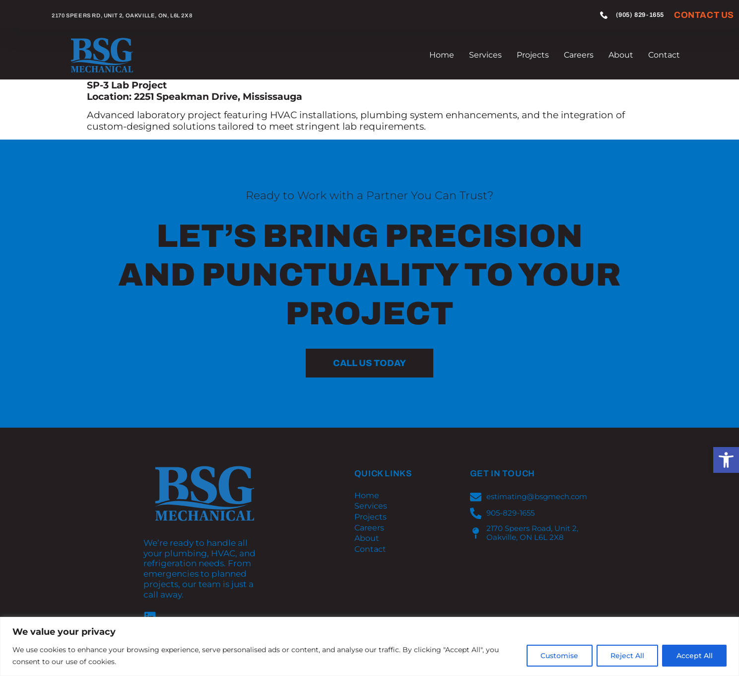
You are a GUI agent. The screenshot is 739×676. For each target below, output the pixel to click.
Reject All (626, 655)
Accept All (694, 655)
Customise (558, 655)
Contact (664, 55)
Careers (579, 55)
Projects (533, 55)
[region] (369, 646)
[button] (726, 460)
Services (485, 55)
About (620, 55)
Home (441, 55)
